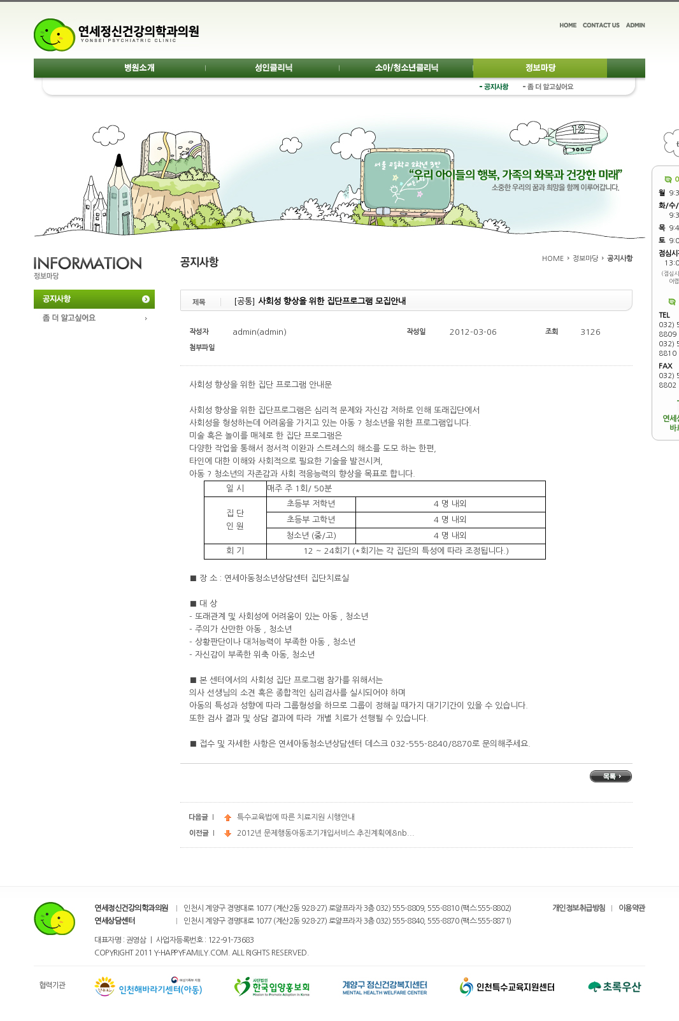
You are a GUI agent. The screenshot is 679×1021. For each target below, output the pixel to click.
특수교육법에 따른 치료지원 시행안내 (289, 817)
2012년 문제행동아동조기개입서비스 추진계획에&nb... (319, 833)
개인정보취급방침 (579, 908)
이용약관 (631, 908)
